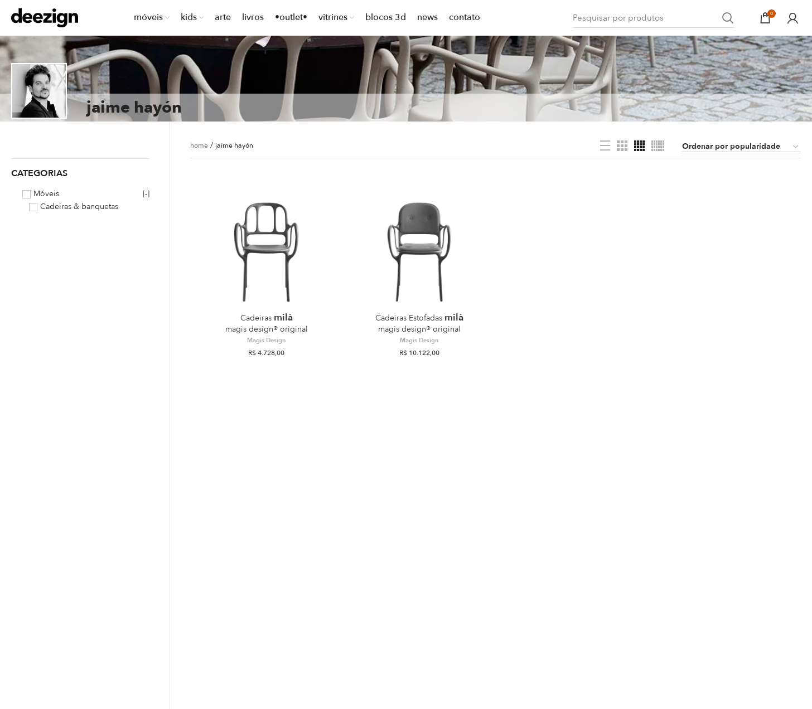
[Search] (653, 18)
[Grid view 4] (639, 145)
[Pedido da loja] (741, 147)
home (199, 145)
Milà (266, 322)
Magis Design (266, 340)
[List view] (605, 145)
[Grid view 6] (657, 145)
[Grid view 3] (622, 145)
